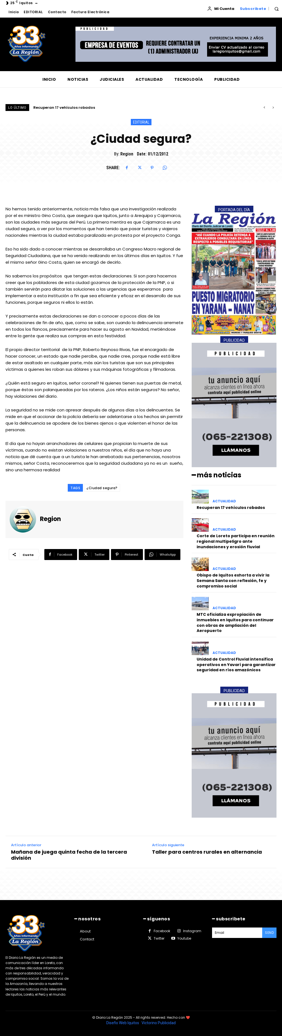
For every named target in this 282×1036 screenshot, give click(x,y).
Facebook (162, 931)
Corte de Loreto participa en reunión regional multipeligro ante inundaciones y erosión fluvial (236, 541)
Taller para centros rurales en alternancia (207, 852)
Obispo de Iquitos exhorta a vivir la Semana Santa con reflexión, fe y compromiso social (233, 580)
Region (126, 154)
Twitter (159, 938)
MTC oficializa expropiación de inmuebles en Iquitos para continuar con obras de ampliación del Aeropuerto (235, 622)
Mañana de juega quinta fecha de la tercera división (69, 855)
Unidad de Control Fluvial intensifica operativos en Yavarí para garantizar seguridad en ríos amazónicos (236, 664)
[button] (276, 8)
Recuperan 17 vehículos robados (64, 107)
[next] (273, 107)
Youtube (184, 938)
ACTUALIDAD (224, 501)
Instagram (192, 931)
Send (269, 932)
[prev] (264, 107)
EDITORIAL (141, 122)
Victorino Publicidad (159, 1023)
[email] (237, 933)
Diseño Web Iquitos (123, 1023)
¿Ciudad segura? (102, 488)
